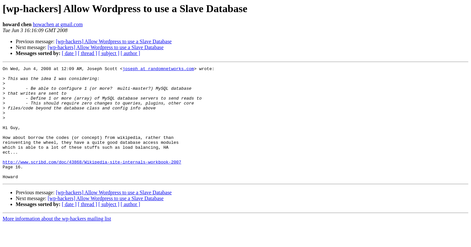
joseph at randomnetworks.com (158, 69)
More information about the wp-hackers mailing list (57, 241)
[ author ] (130, 53)
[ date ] (69, 53)
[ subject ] (108, 53)
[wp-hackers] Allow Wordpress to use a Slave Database (114, 41)
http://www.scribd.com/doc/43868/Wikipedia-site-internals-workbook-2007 (92, 181)
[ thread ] (87, 53)
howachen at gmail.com (57, 24)
